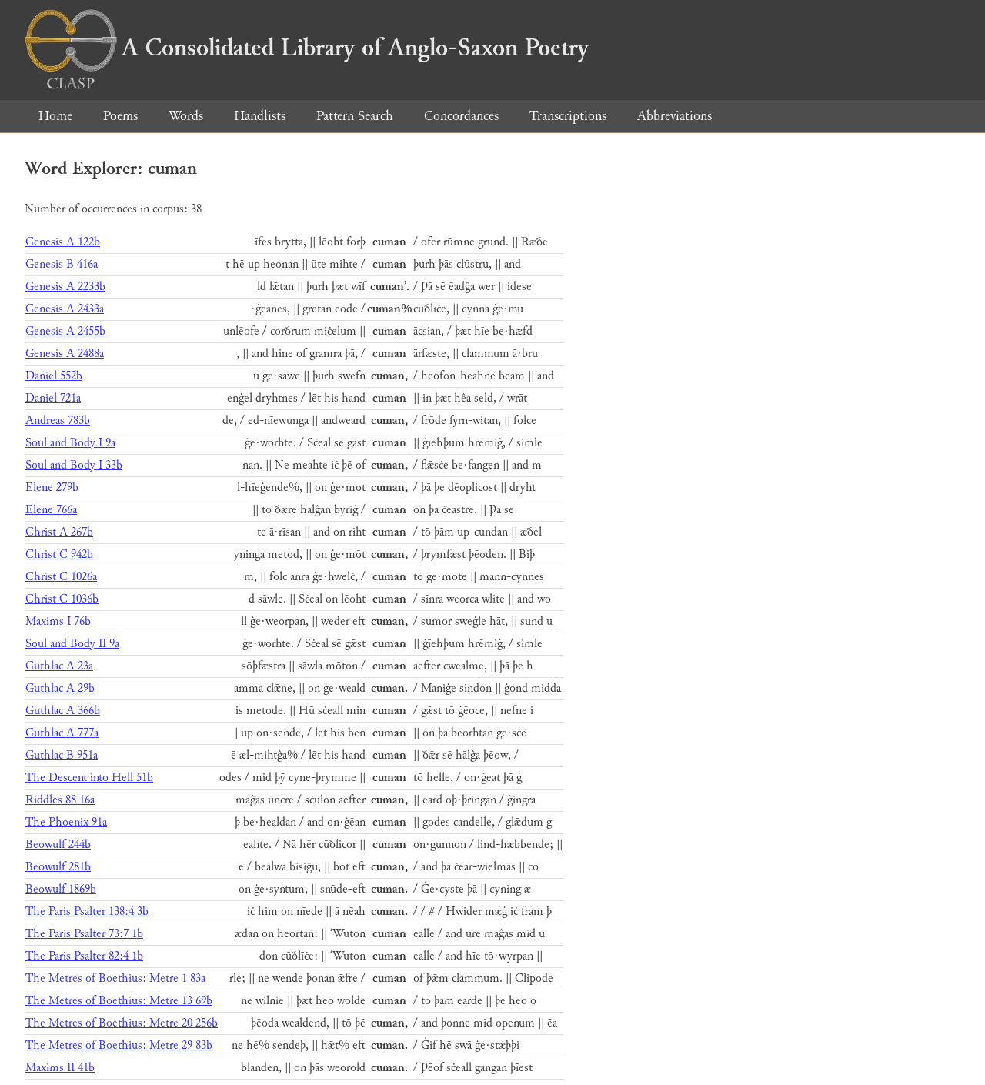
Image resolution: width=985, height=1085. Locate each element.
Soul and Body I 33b (73, 465)
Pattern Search (354, 115)
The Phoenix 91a (66, 822)
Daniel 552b (53, 376)
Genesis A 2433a (64, 309)
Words (186, 115)
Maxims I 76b (58, 621)
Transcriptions (567, 115)
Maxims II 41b (60, 1068)
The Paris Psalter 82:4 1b (84, 956)
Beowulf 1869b (60, 889)
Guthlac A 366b (62, 710)
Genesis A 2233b (65, 286)
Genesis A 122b (62, 242)
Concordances (461, 115)
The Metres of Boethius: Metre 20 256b (121, 1023)
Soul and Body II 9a (72, 644)
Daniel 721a (53, 398)
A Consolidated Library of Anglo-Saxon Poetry (307, 47)
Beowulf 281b (58, 867)
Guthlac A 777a (61, 733)
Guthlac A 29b (60, 688)
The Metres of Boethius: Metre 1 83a (115, 978)
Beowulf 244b (58, 844)
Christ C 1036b (61, 599)
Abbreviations (674, 115)
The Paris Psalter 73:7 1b (84, 934)
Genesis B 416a (61, 264)
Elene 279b (51, 487)
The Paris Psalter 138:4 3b (87, 911)
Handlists (259, 115)
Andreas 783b (57, 420)
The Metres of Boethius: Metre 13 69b (118, 1001)
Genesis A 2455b (65, 331)
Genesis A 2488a (64, 353)
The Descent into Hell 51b (89, 777)
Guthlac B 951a (61, 755)
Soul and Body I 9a (70, 443)
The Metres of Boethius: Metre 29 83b (118, 1045)
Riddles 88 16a (60, 800)
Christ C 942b (59, 554)
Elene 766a (51, 510)
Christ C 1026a (61, 577)
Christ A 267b (59, 532)
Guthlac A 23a (59, 666)
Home (55, 115)
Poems (120, 115)
